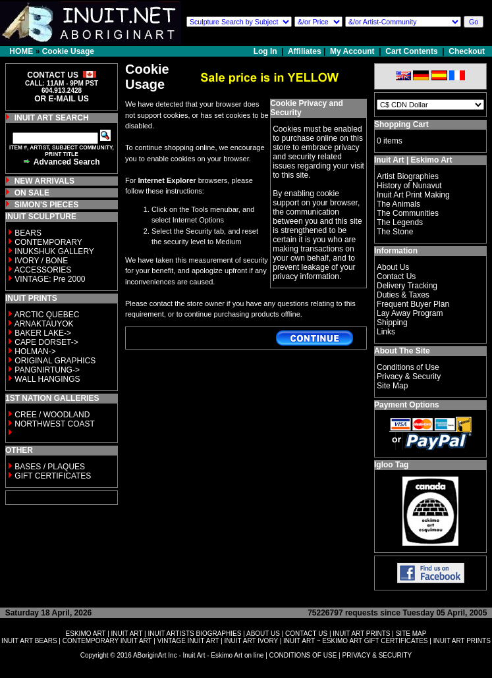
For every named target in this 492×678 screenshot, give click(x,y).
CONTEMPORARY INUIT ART (107, 640)
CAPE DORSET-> (46, 342)
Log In (266, 51)
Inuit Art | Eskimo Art (413, 160)
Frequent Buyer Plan (413, 304)
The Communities (408, 213)
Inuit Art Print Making (413, 194)
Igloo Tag (391, 464)
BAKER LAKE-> (42, 333)
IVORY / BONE (41, 260)
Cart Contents (411, 51)
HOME (21, 51)
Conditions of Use (408, 367)
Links (386, 331)
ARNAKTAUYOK (44, 323)
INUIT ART (127, 633)
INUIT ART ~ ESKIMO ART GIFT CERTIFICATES (355, 640)
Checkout (467, 51)
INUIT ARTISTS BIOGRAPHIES (194, 633)
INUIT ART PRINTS (361, 633)
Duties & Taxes (403, 295)
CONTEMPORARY (48, 242)
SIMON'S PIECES (46, 204)
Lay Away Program (410, 313)
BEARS (27, 233)
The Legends (400, 222)
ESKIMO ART (86, 633)
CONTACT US (306, 633)
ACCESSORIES (43, 269)
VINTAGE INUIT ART (188, 640)
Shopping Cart (401, 124)
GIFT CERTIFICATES (52, 476)
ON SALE (31, 192)
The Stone (395, 231)
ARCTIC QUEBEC (47, 314)
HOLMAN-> (34, 351)
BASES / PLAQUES (49, 466)
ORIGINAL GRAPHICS (55, 360)
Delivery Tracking (407, 285)
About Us (393, 267)
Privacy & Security (409, 376)
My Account (352, 51)
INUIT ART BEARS (29, 640)
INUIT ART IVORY (251, 640)
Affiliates (304, 51)
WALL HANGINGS (47, 379)
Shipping (392, 322)
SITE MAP (411, 633)
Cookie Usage (68, 51)
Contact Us (396, 276)
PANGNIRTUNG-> (47, 370)
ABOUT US (263, 633)
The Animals (398, 204)
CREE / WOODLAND (51, 414)
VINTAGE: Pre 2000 (49, 279)
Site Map (392, 385)
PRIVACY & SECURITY (377, 655)
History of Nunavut (409, 185)
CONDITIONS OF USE (303, 655)
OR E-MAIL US (61, 98)
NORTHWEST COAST (54, 424)
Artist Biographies (408, 176)
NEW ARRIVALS (44, 181)
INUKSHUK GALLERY (54, 251)
